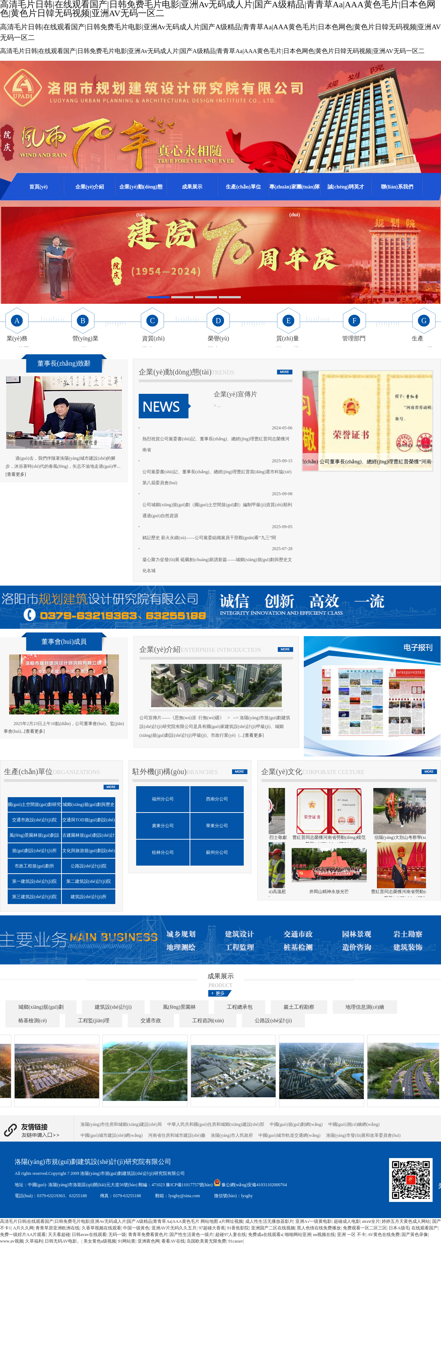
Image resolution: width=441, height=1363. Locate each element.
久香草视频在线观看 (101, 1228)
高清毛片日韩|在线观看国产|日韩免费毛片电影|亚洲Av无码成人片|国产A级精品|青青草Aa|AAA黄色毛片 (99, 1221)
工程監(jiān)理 (93, 1020)
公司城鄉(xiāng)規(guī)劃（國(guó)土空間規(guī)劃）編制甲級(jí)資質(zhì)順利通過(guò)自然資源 (217, 510)
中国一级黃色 (136, 1228)
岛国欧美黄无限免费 (206, 1241)
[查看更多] (15, 474)
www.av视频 (11, 1241)
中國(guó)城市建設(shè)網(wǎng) (112, 1135)
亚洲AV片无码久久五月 (174, 1228)
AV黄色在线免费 (383, 1234)
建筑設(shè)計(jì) (113, 1007)
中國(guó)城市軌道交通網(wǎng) (289, 1135)
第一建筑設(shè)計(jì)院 (34, 881)
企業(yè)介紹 (89, 187)
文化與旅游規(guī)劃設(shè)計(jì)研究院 (88, 853)
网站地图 (209, 1221)
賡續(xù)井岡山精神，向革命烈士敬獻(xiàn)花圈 (388, 841)
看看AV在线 (173, 1241)
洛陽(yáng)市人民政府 (232, 1135)
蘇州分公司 (217, 852)
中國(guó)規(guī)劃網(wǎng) (296, 1124)
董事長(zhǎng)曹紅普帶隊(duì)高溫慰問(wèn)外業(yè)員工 (388, 895)
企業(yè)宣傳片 (235, 394)
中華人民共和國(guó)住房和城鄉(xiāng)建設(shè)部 (215, 1124)
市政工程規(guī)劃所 (34, 866)
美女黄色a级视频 (99, 1241)
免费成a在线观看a (265, 1234)
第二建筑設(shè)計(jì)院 (88, 881)
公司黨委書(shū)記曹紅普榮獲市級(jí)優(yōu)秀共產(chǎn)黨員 (367, 465)
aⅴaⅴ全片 (371, 1221)
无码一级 (117, 1234)
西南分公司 (217, 799)
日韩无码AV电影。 (63, 1241)
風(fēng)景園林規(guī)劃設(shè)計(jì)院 (35, 838)
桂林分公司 (163, 852)
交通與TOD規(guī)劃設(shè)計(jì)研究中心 (88, 822)
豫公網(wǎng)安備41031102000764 (254, 1184)
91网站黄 (126, 1241)
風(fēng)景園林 (179, 1007)
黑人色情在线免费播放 (319, 1228)
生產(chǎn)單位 (243, 187)
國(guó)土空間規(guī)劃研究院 (34, 807)
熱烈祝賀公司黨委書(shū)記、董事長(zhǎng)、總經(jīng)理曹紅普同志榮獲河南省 (215, 444)
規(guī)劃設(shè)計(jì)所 (34, 850)
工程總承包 (240, 1007)
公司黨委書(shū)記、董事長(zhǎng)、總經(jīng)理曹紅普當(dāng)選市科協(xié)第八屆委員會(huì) (217, 477)
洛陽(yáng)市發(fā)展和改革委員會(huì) (363, 1135)
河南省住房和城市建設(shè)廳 (176, 1135)
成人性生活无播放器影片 (269, 1221)
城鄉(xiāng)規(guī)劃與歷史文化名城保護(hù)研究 (89, 807)
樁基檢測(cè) (32, 1020)
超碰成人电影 (347, 1221)
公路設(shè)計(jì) (273, 1020)
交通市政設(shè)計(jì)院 (34, 819)
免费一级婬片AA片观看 (23, 1234)
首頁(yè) (38, 187)
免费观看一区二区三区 (365, 1228)
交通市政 (151, 1020)
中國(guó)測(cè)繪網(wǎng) (354, 1124)
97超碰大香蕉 (212, 1228)
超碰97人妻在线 (230, 1234)
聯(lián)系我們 (397, 187)
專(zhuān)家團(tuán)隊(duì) (294, 192)
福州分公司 (163, 799)
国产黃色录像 (414, 1234)
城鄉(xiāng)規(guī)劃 (41, 1007)
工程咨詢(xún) (208, 1020)
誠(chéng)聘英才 (346, 187)
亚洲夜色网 (149, 1241)
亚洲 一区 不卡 (351, 1234)
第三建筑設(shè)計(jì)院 (34, 896)
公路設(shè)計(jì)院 (89, 866)
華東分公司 (217, 825)
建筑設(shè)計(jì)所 (89, 896)
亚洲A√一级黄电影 (313, 1221)
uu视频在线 (324, 1234)
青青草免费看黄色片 (148, 1234)
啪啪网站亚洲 (298, 1234)
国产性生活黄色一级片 (191, 1234)
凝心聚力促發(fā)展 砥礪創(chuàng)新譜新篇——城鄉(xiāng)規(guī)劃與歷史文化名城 (217, 565)
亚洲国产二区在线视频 (273, 1228)
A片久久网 (23, 1228)
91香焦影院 (238, 1228)
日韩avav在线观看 (89, 1234)
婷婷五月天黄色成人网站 (406, 1221)
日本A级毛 (399, 1228)
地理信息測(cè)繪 (364, 1007)
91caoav (235, 1241)
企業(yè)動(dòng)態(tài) (140, 192)
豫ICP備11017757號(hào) (190, 1184)
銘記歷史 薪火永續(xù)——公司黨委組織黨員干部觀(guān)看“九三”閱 (209, 537)
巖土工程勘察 (299, 1007)
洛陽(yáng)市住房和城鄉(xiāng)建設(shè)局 (121, 1124)
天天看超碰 (59, 1234)
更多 (220, 993)
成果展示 (192, 187)
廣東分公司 (163, 825)
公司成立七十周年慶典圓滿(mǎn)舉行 (309, 891)
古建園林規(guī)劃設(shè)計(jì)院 (88, 838)
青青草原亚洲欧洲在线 (57, 1228)
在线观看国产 (424, 1228)
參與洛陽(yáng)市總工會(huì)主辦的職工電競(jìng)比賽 (309, 841)
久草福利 (34, 1241)
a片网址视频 (231, 1221)
